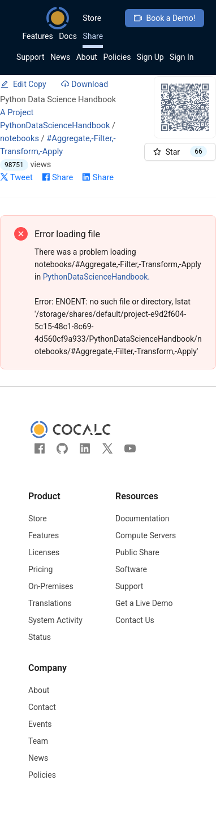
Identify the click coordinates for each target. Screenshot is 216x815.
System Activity (55, 620)
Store (92, 18)
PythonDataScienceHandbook (55, 125)
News (60, 57)
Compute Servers (145, 535)
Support (30, 57)
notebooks (19, 138)
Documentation (142, 518)
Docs (68, 36)
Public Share (137, 552)
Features (37, 36)
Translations (50, 603)
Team (38, 741)
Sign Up (150, 57)
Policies (117, 57)
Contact (42, 707)
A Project (16, 112)
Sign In (181, 57)
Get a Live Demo (144, 603)
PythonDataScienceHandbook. (96, 276)
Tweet (16, 177)
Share (93, 36)
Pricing (40, 569)
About (86, 57)
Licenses (43, 552)
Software (131, 569)
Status (39, 637)
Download (85, 84)
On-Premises (51, 586)
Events (39, 724)
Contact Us (134, 620)
